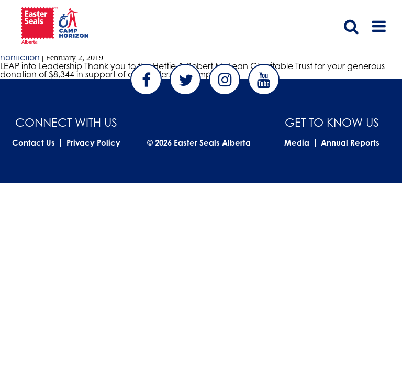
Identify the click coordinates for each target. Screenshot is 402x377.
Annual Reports (350, 143)
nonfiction (20, 57)
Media (296, 143)
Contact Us (33, 143)
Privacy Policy (93, 143)
